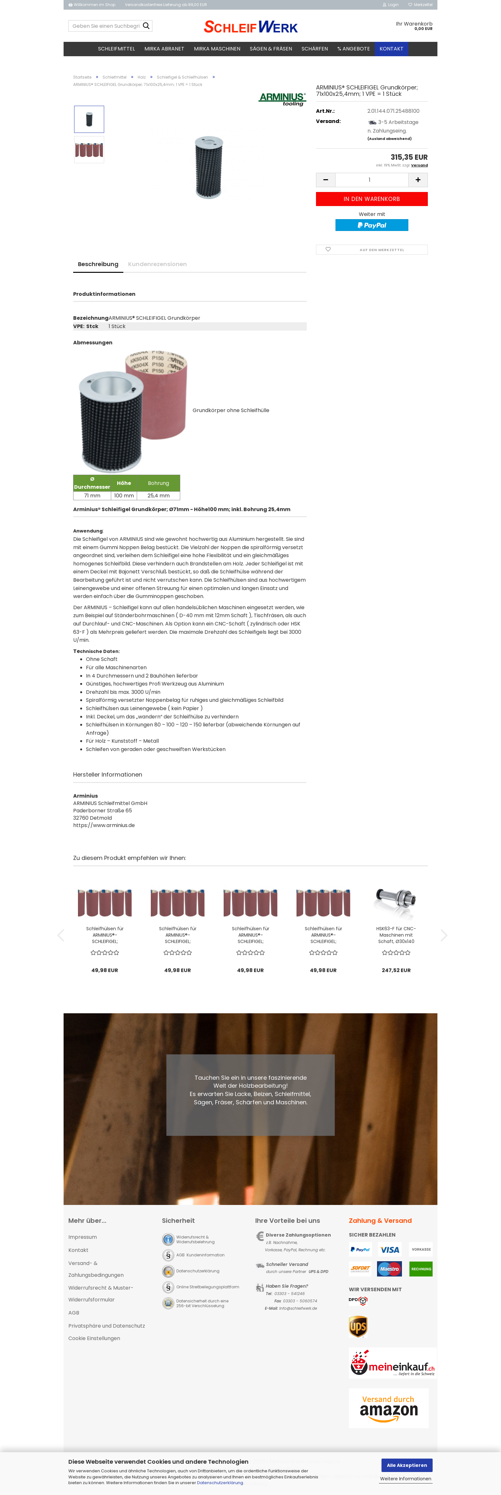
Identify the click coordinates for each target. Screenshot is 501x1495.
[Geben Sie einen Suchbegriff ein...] (146, 26)
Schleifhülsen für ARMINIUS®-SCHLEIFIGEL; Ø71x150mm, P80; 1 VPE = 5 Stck (105, 935)
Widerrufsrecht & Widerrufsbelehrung (195, 1239)
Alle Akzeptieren (407, 1465)
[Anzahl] (372, 180)
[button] (325, 180)
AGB (73, 1312)
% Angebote (353, 48)
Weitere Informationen (405, 1479)
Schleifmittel (116, 48)
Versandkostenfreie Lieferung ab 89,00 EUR (166, 4)
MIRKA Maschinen (217, 48)
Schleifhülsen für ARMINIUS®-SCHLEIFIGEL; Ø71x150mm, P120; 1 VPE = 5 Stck (177, 935)
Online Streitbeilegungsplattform (207, 1287)
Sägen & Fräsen (271, 48)
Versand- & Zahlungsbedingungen (96, 1269)
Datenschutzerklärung (220, 1483)
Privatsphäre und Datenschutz (106, 1326)
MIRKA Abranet (164, 48)
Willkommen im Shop (91, 4)
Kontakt (392, 48)
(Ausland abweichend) (389, 138)
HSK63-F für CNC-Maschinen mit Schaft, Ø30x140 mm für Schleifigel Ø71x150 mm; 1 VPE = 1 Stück (396, 935)
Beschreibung (98, 264)
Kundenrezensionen (157, 264)
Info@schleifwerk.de (298, 1308)
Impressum (82, 1237)
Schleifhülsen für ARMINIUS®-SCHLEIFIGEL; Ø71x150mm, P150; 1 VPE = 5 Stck (323, 935)
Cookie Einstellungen (94, 1338)
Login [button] (391, 4)
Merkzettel (420, 4)
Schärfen (315, 48)
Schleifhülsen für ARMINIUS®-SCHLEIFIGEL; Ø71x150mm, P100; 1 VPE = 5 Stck (251, 935)
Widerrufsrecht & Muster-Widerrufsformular (101, 1293)
